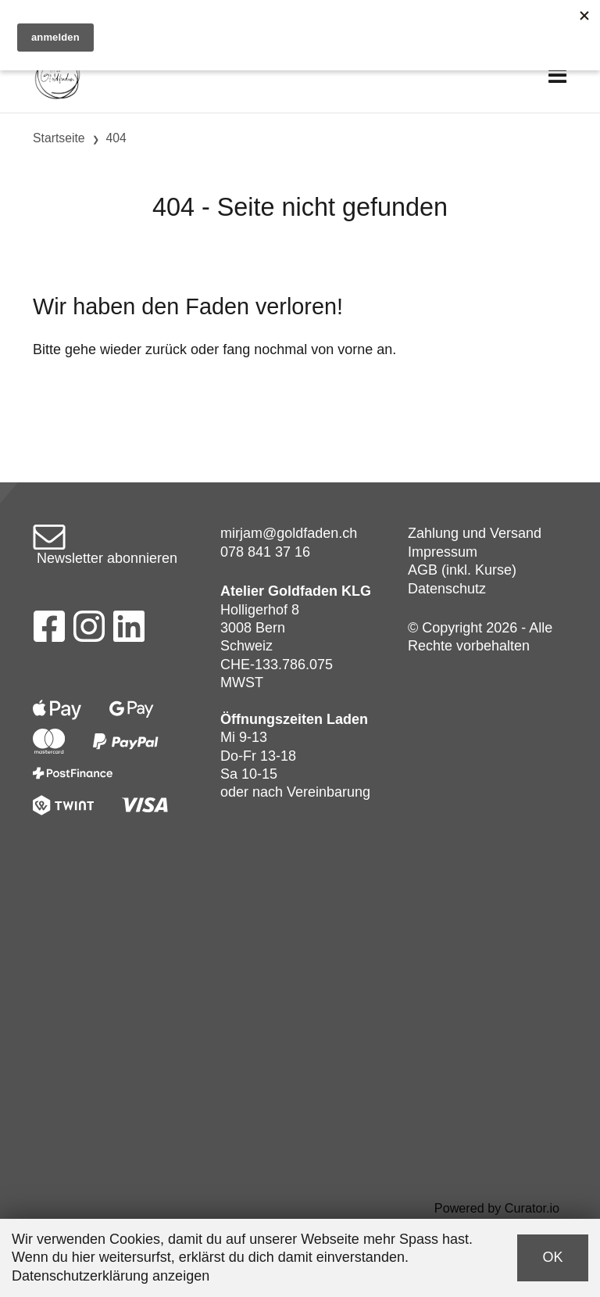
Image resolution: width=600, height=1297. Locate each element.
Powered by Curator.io (496, 1208)
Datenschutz (447, 589)
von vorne (342, 349)
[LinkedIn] (129, 631)
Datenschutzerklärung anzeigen (110, 1276)
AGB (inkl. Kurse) (462, 570)
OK (552, 1257)
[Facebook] (49, 631)
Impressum (442, 552)
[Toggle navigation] (557, 76)
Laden (347, 719)
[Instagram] (89, 631)
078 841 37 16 (265, 552)
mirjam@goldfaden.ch (288, 533)
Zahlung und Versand (474, 533)
